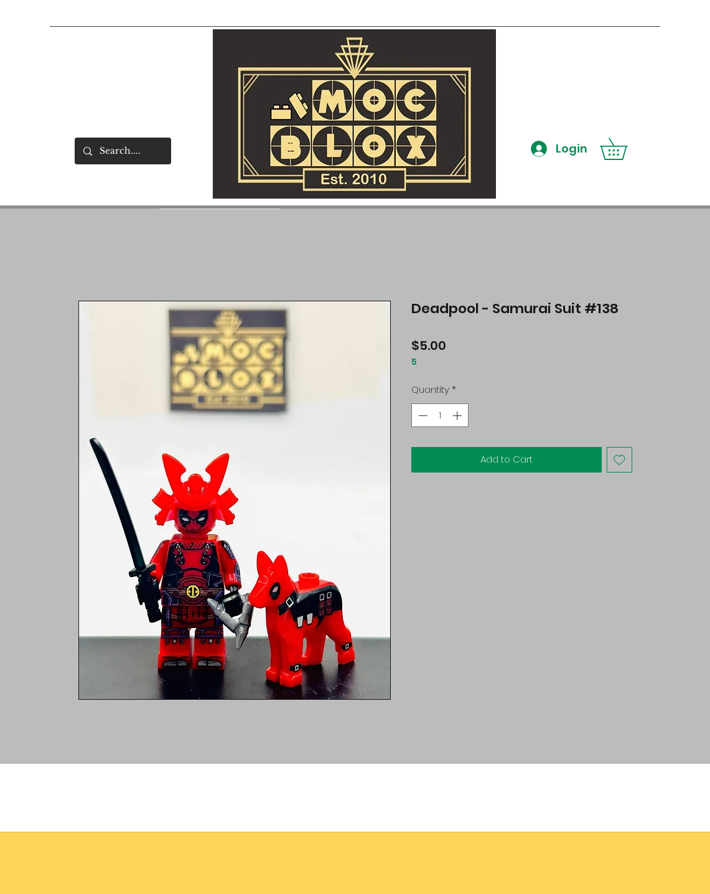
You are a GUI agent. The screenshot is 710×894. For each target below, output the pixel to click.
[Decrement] (421, 415)
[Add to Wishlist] (619, 460)
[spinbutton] (439, 415)
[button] (624, 149)
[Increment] (458, 415)
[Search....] (122, 151)
